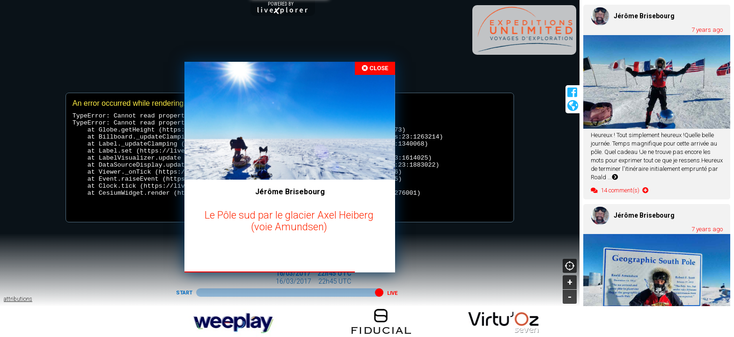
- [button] (570, 296)
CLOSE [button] (375, 68)
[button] (379, 292)
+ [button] (570, 282)
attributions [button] (18, 299)
